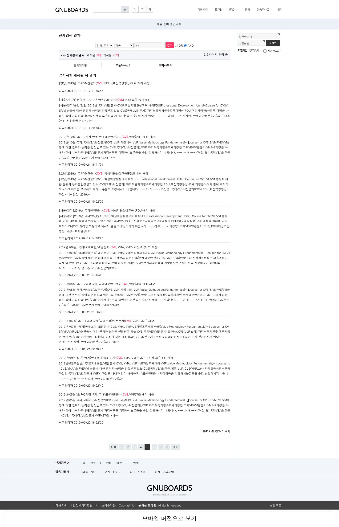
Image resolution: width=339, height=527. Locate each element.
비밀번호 (244, 43)
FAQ (231, 9)
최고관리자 (66, 91)
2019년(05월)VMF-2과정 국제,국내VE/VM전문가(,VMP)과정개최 (103, 394)
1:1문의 (245, 9)
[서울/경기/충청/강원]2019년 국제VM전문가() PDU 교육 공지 (101, 100)
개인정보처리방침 (81, 505)
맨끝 (175, 447)
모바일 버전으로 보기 (169, 518)
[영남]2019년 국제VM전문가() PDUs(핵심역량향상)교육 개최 (101, 83)
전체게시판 (80, 65)
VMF (109, 463)
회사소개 (61, 505)
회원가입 (202, 9)
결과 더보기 (216, 431)
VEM (119, 463)
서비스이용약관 (106, 505)
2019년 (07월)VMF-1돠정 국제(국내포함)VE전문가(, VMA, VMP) (103, 321)
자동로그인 (273, 51)
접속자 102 (263, 9)
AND (191, 45)
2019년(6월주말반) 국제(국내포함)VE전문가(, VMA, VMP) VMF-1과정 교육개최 (112, 357)
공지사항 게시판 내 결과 (77, 75)
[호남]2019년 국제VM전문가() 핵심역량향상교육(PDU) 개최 (100, 173)
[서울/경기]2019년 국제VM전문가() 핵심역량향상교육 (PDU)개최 (104, 210)
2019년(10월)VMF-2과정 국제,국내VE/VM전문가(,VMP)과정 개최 (103, 137)
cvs (93, 463)
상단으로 (275, 505)
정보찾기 (254, 50)
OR (181, 45)
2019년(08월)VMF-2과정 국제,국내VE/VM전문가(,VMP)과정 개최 (103, 284)
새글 (278, 9)
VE (84, 463)
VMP (136, 463)
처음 (113, 447)
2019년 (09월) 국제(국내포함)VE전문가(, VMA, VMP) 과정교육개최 (105, 247)
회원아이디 (245, 36)
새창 (147, 83)
